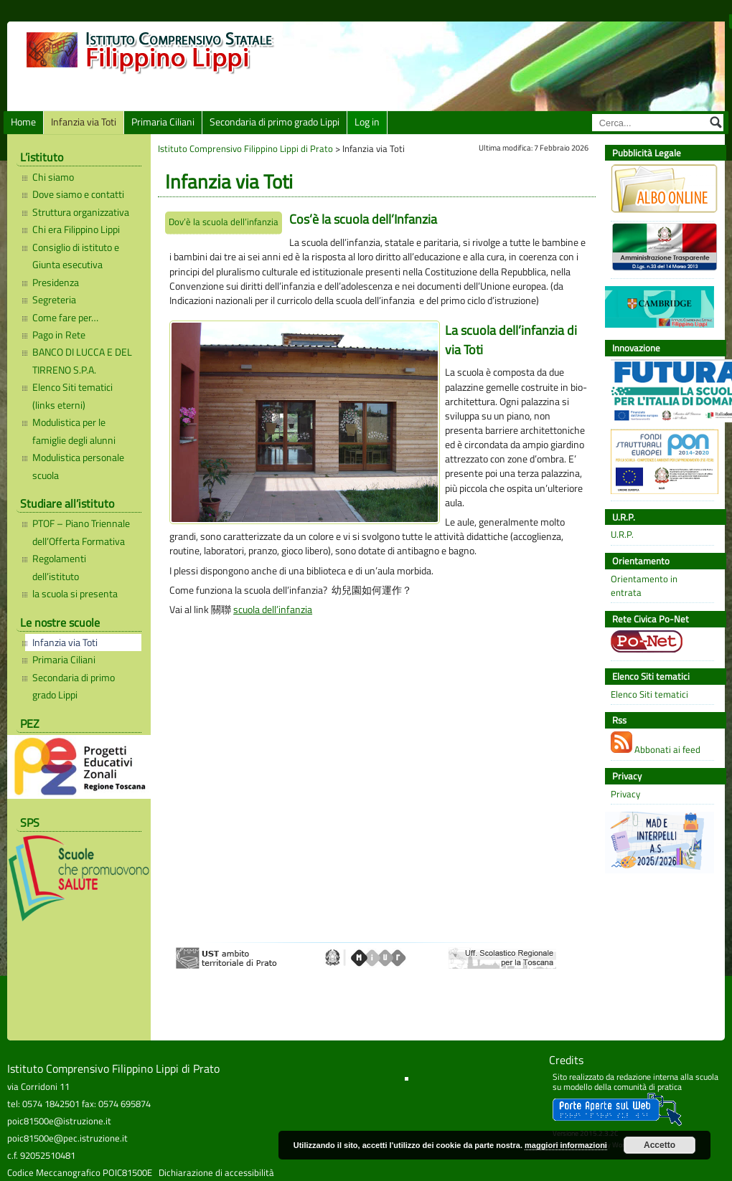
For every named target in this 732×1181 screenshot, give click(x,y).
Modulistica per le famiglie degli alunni (74, 430)
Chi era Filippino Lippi (76, 229)
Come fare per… (65, 318)
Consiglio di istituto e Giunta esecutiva (75, 255)
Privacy (625, 794)
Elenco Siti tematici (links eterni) (72, 395)
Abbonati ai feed (655, 743)
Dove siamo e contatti (78, 194)
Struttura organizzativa (80, 212)
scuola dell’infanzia (272, 609)
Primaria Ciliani (162, 122)
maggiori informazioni (566, 1145)
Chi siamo (53, 177)
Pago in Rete (58, 335)
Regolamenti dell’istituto (59, 567)
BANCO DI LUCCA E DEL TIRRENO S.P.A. (82, 360)
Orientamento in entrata (644, 585)
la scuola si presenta (75, 594)
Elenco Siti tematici (649, 694)
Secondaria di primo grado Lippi (274, 122)
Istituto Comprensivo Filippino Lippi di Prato (245, 148)
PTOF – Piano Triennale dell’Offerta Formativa (81, 532)
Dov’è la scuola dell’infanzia (223, 221)
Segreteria (54, 300)
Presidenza (55, 282)
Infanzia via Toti (83, 122)
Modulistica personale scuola (78, 466)
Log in (367, 122)
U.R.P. (622, 534)
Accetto (659, 1145)
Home (23, 122)
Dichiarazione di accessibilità (216, 1172)
